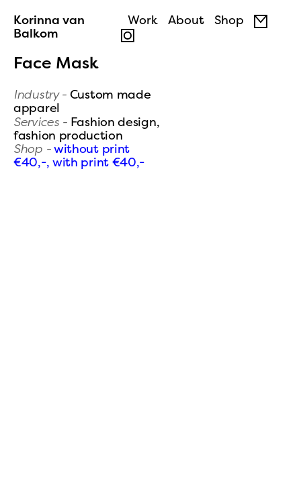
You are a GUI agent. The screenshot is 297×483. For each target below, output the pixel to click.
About (186, 19)
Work (143, 19)
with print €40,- (98, 162)
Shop (229, 19)
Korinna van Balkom (49, 26)
